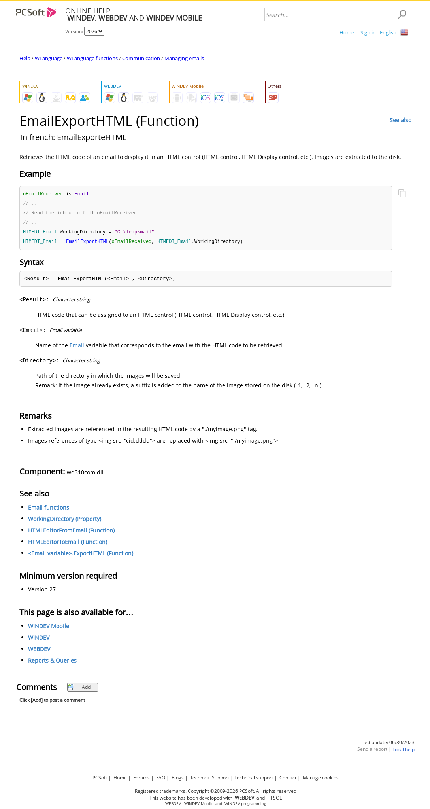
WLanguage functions (92, 58)
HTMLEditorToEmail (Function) (67, 544)
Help (24, 58)
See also (400, 120)
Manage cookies (321, 777)
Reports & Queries (52, 663)
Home (346, 32)
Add (79, 689)
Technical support (253, 777)
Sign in (368, 32)
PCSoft (99, 777)
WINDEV (38, 640)
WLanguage (48, 58)
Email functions (48, 509)
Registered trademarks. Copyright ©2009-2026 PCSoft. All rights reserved (215, 791)
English (388, 32)
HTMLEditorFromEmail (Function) (71, 532)
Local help (403, 751)
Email (77, 347)
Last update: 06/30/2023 (388, 744)
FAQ (160, 777)
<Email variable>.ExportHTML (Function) (80, 555)
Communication (141, 58)
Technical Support (209, 777)
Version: (74, 31)
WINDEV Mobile (48, 628)
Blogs (178, 777)
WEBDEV (39, 651)
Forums (141, 777)
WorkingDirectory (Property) (64, 521)
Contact (287, 777)
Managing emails (184, 58)
